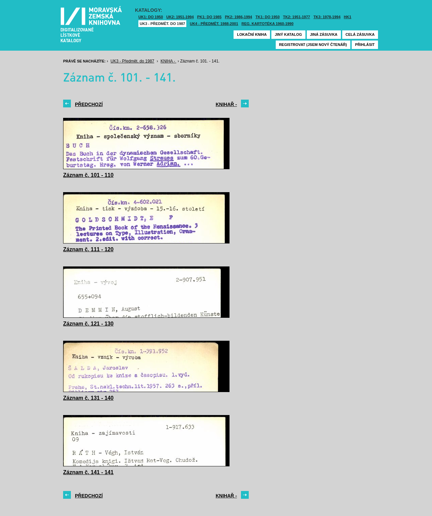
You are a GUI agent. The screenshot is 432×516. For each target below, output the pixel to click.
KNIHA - (169, 61)
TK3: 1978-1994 (327, 17)
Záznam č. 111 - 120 (88, 249)
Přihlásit (365, 45)
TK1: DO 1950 (267, 17)
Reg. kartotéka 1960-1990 (268, 24)
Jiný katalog (288, 34)
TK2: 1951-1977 (296, 17)
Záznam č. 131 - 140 (88, 398)
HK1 (347, 17)
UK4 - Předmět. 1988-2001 (214, 24)
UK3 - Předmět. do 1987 (162, 24)
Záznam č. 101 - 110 (88, 175)
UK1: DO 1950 (150, 17)
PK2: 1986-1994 (238, 17)
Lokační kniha (252, 34)
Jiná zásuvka (324, 34)
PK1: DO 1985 (209, 17)
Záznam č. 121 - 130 (88, 324)
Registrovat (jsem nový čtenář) (313, 45)
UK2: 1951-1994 (180, 17)
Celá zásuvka (360, 34)
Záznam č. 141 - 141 (88, 472)
